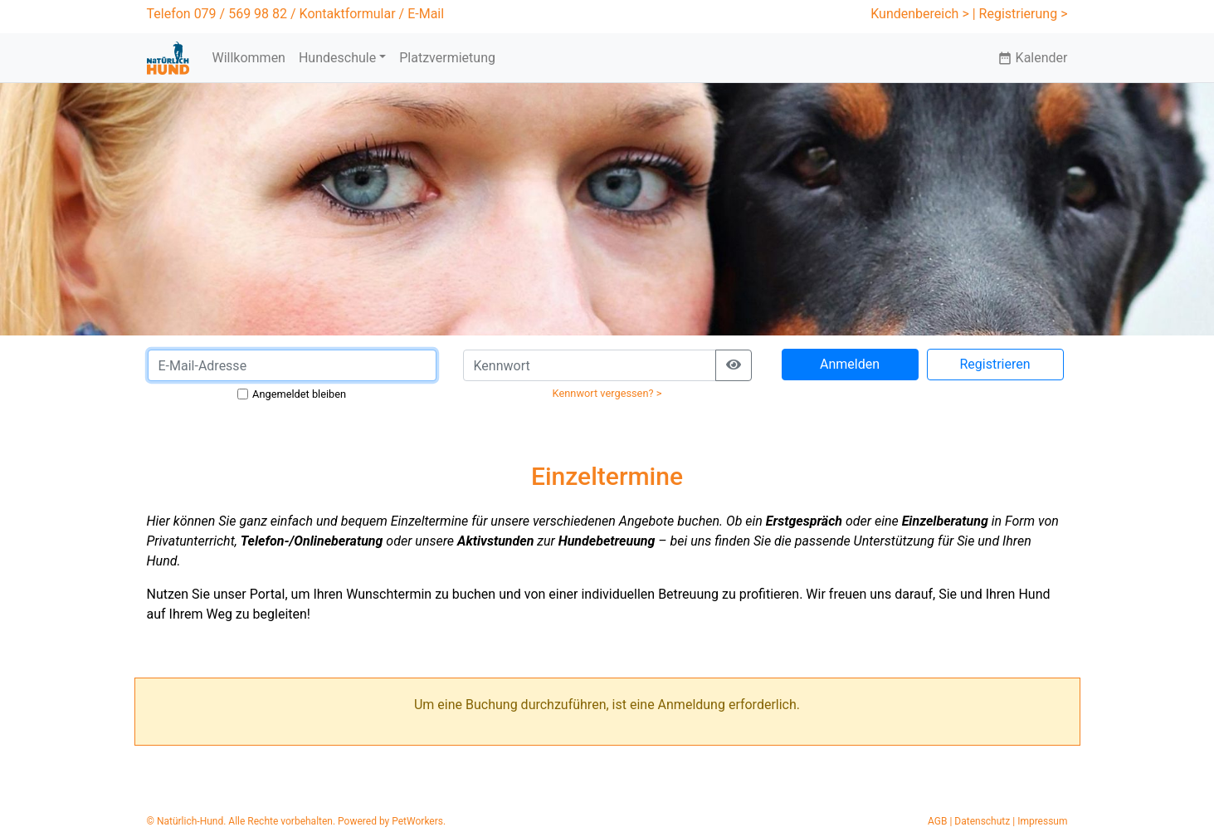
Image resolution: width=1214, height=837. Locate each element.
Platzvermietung (447, 58)
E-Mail (425, 14)
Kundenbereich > (919, 14)
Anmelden (850, 364)
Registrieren (994, 364)
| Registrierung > (1020, 14)
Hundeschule (337, 58)
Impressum (1042, 821)
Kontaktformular (348, 14)
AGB (937, 821)
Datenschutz (982, 821)
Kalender (1032, 58)
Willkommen (248, 58)
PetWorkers (417, 821)
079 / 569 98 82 (240, 14)
